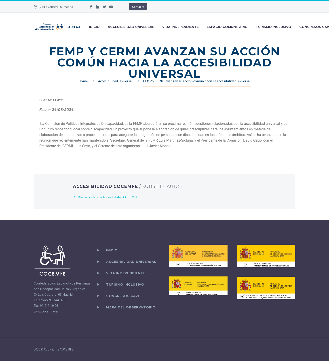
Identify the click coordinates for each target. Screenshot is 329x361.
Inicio (112, 250)
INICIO (94, 27)
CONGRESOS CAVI (122, 296)
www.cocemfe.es (46, 311)
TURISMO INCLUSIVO (273, 27)
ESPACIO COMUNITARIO (227, 27)
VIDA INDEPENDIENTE (180, 27)
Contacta (138, 7)
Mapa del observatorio (131, 307)
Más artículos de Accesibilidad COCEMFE (108, 197)
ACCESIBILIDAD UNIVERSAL (131, 27)
